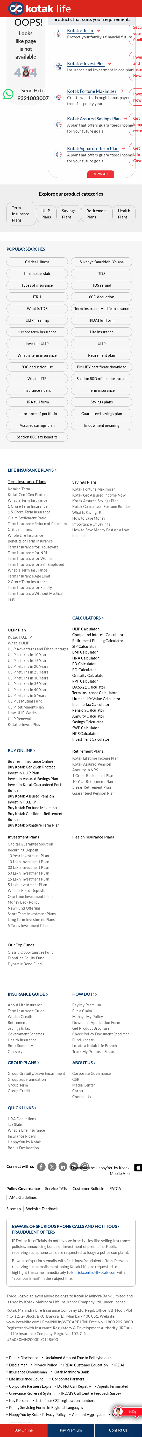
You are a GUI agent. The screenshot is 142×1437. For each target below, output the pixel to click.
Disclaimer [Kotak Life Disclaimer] (18, 1365)
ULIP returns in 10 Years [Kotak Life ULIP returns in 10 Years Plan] (28, 654)
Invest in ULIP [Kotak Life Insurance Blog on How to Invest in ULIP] (37, 343)
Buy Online (24, 1430)
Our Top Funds (21, 944)
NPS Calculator (85, 733)
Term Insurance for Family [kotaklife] (30, 587)
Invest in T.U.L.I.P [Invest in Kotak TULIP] (22, 802)
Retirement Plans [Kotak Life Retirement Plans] (88, 750)
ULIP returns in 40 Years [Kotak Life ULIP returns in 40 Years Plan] (28, 689)
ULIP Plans (46, 213)
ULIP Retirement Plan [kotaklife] (26, 707)
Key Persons (19, 1400)
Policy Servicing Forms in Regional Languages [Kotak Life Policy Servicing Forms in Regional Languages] (46, 1407)
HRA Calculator (85, 658)
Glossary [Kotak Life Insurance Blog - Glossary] (15, 1051)
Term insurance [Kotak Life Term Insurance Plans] (102, 390)
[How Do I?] (85, 996)
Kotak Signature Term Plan (96, 148)
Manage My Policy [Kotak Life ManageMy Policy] (87, 1016)
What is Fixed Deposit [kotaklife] (26, 890)
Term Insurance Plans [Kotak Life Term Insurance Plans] (27, 481)
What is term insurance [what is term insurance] (37, 355)
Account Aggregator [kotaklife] (88, 1414)
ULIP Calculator (85, 629)
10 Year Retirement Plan (92, 781)
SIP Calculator (84, 646)
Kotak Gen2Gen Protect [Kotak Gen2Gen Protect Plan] (28, 494)
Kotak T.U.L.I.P (20, 637)
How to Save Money (88, 518)
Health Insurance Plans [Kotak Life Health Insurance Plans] (93, 836)
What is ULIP (18, 643)
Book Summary (20, 1045)
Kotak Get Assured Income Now (99, 495)
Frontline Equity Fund (26, 958)
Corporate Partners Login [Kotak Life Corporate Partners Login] (30, 1386)
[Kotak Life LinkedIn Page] (63, 1166)
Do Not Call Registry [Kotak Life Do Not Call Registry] (74, 1386)
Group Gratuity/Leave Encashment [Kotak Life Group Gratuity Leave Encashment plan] (36, 1073)
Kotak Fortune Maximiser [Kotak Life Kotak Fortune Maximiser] (93, 489)
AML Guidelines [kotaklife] (23, 1197)
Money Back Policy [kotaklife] (24, 902)
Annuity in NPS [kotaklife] (85, 770)
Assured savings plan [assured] (37, 425)
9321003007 (33, 98)
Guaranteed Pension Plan (93, 793)
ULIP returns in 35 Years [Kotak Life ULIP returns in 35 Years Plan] (28, 684)
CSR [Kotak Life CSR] (75, 1079)
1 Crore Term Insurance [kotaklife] (27, 506)
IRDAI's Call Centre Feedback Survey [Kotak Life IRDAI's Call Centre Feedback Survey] (91, 1393)
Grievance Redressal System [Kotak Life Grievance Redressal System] (32, 1393)
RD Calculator (84, 670)
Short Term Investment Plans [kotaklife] (32, 914)
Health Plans (124, 213)
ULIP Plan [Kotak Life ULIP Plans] (17, 629)
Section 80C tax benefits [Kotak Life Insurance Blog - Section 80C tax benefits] (37, 437)
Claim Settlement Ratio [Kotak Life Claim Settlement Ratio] (27, 518)
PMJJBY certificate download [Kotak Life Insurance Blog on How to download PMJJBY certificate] (102, 367)
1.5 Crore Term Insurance (29, 512)
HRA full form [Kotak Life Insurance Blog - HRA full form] (37, 402)
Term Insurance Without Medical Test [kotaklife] (35, 596)
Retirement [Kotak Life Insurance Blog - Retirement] (17, 1022)
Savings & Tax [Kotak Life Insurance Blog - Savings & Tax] (19, 1028)
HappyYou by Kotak (24, 1142)
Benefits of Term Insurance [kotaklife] (30, 541)
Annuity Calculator (88, 716)
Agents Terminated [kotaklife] (112, 1386)
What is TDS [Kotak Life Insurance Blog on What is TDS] (37, 308)
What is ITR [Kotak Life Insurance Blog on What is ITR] (37, 378)
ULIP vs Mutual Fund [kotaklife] (25, 701)
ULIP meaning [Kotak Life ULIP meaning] (37, 320)
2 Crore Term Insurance (27, 582)
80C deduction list (37, 367)
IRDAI (119, 1365)
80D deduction (101, 297)
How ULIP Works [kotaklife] (22, 713)
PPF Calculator (85, 681)
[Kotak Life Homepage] (40, 9)
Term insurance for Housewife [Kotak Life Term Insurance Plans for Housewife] (33, 547)
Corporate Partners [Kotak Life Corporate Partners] (68, 1379)
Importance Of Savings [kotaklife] (91, 524)
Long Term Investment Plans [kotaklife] (31, 919)
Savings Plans (69, 213)
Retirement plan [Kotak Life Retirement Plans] (101, 355)
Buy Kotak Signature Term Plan (34, 825)
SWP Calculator (85, 728)
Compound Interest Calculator (98, 634)
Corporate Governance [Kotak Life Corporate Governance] (91, 1073)
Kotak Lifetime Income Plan (95, 758)
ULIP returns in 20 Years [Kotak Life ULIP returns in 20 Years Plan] (28, 666)
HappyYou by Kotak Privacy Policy (37, 1414)
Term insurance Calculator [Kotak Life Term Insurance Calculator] (94, 693)
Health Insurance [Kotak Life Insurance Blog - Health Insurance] (22, 1040)
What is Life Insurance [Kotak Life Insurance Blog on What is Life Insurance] (26, 1130)
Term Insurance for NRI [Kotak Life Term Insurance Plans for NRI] (27, 553)
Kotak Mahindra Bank (71, 1372)
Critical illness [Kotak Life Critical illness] (37, 262)
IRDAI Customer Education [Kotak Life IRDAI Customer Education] (85, 1365)
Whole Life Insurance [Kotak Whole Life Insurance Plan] (25, 535)
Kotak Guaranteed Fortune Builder (101, 506)
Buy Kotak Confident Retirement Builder (35, 817)
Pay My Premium (86, 1005)
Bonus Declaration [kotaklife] (23, 1148)
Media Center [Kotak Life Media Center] (83, 1085)
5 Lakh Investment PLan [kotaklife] (27, 885)
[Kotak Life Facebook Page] (41, 1166)
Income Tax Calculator (91, 704)
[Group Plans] (24, 1065)
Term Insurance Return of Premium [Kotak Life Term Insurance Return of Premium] (37, 523)
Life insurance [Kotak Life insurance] (101, 332)
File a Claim (82, 1011)
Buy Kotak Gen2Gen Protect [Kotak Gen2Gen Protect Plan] (31, 767)
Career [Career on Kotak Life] (78, 1091)
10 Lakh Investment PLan (28, 862)
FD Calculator (84, 664)
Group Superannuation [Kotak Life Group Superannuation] (27, 1079)
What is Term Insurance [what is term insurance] (27, 500)
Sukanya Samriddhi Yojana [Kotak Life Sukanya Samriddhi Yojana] (102, 262)
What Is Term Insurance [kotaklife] (27, 570)
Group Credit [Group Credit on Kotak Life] (19, 1091)
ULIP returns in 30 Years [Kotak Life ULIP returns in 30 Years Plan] (28, 678)
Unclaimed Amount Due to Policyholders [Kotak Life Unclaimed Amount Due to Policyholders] (78, 1358)
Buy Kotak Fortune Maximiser (33, 808)
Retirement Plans (97, 213)
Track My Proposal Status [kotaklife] (93, 1051)
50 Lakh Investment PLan (28, 873)
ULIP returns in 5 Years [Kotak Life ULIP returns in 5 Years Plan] (27, 695)
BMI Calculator (85, 652)
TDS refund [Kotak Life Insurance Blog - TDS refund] (101, 285)
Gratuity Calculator (88, 675)
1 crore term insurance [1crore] (37, 332)
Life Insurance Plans (30, 469)
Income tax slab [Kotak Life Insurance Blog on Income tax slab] (37, 273)
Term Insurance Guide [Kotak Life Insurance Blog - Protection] (26, 1011)
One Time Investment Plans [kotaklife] (30, 896)
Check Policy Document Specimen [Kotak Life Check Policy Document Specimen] (101, 1034)
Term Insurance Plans (21, 213)
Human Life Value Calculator (96, 699)
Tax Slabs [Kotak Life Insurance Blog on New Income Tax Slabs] (15, 1124)
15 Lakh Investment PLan (28, 879)
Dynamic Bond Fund (25, 964)
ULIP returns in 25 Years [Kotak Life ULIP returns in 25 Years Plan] (28, 672)
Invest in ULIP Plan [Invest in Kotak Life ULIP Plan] (23, 773)
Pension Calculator (88, 710)
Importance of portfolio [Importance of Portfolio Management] (37, 413)
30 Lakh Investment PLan (28, 867)
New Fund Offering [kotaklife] (24, 908)
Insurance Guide (26, 994)
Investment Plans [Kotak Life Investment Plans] (23, 836)
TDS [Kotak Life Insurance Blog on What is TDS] (101, 273)
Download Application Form (96, 1022)
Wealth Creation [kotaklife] (22, 1016)
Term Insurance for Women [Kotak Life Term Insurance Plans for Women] (31, 558)
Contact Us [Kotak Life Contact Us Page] (118, 1430)
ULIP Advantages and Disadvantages (38, 649)
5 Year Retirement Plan (91, 787)
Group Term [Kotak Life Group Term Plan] (18, 1085)
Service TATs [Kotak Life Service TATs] (56, 1188)
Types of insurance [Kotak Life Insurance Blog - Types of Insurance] (37, 285)
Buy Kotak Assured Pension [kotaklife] (31, 796)
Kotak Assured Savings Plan (97, 118)
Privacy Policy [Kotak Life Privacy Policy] (45, 1365)
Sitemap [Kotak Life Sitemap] (13, 1208)
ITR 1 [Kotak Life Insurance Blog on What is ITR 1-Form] (37, 297)
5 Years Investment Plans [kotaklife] (28, 925)
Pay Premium (71, 1430)
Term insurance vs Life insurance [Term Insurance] (101, 308)
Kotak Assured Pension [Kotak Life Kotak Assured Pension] (91, 764)
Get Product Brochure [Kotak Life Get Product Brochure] (91, 1028)
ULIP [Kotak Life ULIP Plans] (102, 343)
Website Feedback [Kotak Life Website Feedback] (42, 1208)
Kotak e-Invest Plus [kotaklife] (24, 724)
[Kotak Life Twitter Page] (52, 1166)
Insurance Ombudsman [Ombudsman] (28, 1372)
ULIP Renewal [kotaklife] (19, 719)
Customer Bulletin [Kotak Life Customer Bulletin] (88, 1188)
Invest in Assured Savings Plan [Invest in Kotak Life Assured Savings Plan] (33, 778)
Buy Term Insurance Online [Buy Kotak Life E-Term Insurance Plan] (30, 761)
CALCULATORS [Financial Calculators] (86, 617)
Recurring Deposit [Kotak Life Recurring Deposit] (23, 850)
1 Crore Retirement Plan (92, 775)
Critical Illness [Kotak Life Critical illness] (20, 529)
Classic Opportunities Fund (31, 952)
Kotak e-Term (83, 30)
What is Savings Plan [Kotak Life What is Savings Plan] (89, 512)
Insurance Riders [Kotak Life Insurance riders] (22, 1136)
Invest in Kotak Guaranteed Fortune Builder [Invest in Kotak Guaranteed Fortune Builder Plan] (38, 787)
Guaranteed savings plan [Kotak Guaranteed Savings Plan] (101, 413)
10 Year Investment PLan (28, 856)
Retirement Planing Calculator (97, 640)
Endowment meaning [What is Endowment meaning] (101, 425)
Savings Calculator (87, 722)
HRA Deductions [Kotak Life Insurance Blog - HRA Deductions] (22, 1119)
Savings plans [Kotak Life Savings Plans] (102, 402)
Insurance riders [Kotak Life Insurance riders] (37, 390)
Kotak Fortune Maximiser (95, 91)
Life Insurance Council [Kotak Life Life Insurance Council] (27, 1379)
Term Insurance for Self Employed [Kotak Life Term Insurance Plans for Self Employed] (36, 564)
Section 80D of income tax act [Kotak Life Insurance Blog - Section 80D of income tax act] (102, 378)
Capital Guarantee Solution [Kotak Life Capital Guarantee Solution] (30, 844)
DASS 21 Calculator (88, 687)
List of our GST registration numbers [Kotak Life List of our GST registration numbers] (65, 1400)
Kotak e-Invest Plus (89, 63)
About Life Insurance (25, 1005)
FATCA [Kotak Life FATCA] (115, 1188)
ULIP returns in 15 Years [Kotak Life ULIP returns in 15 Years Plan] (28, 660)
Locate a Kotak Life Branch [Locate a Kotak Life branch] (94, 1045)
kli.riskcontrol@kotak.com (94, 1272)
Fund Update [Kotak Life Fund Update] (83, 1040)
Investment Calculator (91, 739)
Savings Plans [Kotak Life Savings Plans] (84, 481)
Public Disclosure (23, 1358)
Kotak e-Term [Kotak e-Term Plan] (19, 489)
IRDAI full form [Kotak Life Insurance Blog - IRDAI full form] (102, 320)
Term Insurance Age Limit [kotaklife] (29, 576)
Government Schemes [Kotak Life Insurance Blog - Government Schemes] (26, 1034)
